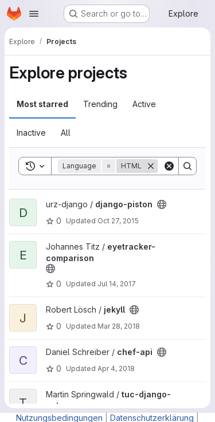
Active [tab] (144, 104)
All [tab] (66, 132)
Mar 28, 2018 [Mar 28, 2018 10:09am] (118, 326)
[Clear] (169, 166)
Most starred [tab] (42, 104)
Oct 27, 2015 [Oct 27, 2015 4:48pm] (118, 220)
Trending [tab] (100, 104)
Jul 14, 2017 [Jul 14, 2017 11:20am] (116, 283)
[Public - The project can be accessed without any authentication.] (161, 204)
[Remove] (151, 166)
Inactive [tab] (31, 132)
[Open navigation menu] (34, 14)
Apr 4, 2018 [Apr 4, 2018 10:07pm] (116, 368)
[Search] (187, 166)
